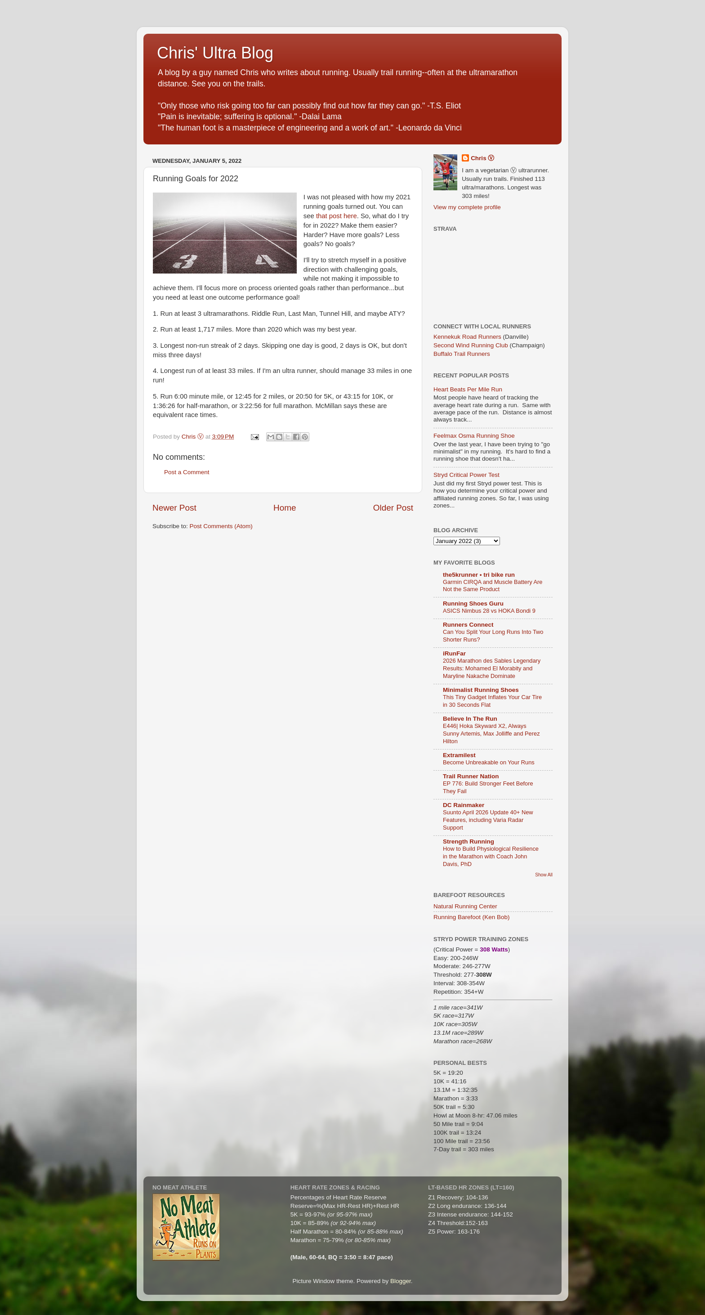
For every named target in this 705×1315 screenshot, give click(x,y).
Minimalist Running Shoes (481, 690)
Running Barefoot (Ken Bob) (471, 917)
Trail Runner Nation (471, 776)
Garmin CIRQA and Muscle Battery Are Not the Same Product (492, 586)
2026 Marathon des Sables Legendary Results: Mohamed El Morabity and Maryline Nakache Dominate (491, 668)
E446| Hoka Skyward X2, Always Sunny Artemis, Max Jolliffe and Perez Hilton (491, 733)
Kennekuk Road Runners (467, 336)
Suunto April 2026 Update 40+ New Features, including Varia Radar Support (488, 819)
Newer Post (174, 507)
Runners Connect (468, 624)
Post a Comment (187, 472)
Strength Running (468, 841)
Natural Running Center (465, 906)
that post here (336, 216)
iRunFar (454, 653)
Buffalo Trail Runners (461, 353)
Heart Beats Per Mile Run (467, 389)
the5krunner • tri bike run (479, 574)
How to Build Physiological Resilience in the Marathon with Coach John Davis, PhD (491, 856)
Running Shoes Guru (473, 603)
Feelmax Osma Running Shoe (474, 435)
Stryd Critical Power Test (466, 474)
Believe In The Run (470, 718)
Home (284, 507)
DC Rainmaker (463, 805)
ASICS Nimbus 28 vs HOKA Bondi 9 (489, 610)
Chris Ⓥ (482, 158)
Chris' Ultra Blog (215, 53)
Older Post (393, 507)
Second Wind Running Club (470, 345)
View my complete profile (467, 207)
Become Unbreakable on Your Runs (489, 762)
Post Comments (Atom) (221, 526)
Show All (544, 874)
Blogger (400, 1281)
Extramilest (459, 755)
